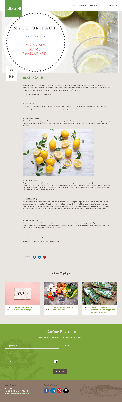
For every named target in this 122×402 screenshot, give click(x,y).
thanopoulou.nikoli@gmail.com (19, 393)
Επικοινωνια (113, 5)
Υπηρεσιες (82, 5)
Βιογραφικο (94, 5)
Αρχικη (73, 5)
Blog (103, 5)
